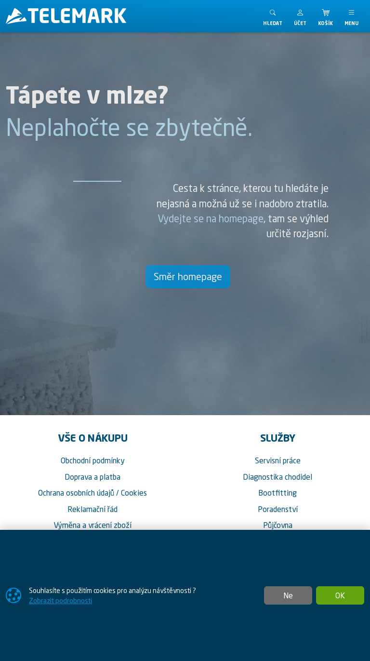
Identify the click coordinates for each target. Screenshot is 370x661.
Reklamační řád (92, 509)
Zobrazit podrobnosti (60, 600)
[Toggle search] (272, 16)
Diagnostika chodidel (277, 477)
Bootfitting (277, 493)
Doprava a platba (92, 477)
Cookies (134, 493)
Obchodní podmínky (93, 460)
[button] (300, 16)
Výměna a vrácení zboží (92, 525)
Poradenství (278, 509)
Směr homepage (188, 276)
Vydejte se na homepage (211, 218)
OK (340, 595)
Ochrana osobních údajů (76, 493)
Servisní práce (278, 460)
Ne (288, 595)
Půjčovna (277, 525)
